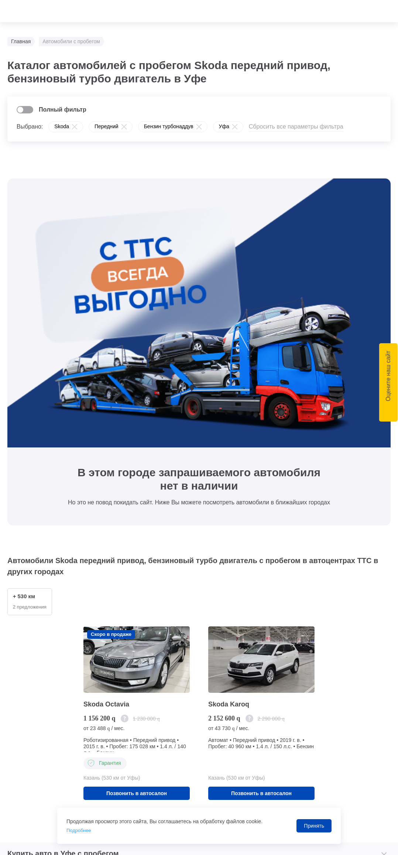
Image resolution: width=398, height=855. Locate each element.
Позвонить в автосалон (136, 526)
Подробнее (79, 830)
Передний (107, 126)
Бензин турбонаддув (168, 126)
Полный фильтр (62, 109)
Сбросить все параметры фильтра (296, 126)
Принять (314, 826)
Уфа (224, 126)
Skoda (61, 126)
